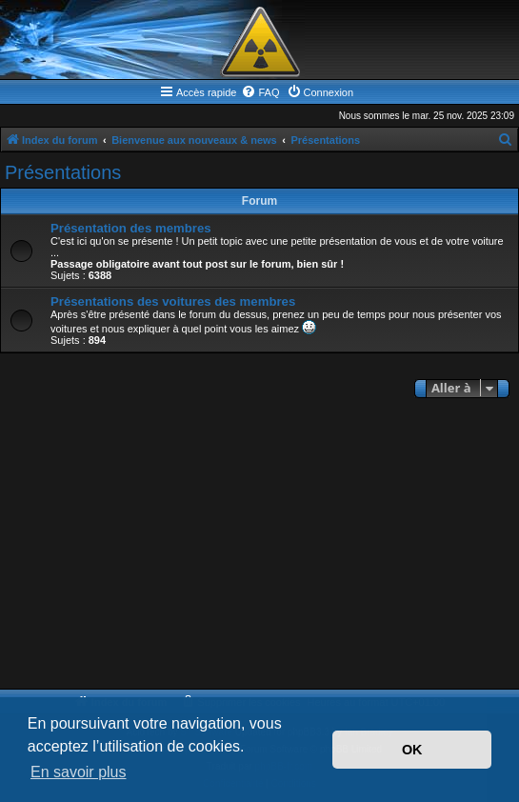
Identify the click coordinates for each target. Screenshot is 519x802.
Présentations (63, 172)
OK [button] (412, 749)
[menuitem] (260, 92)
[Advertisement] (259, 545)
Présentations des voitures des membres (172, 301)
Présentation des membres (130, 228)
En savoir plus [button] (78, 772)
